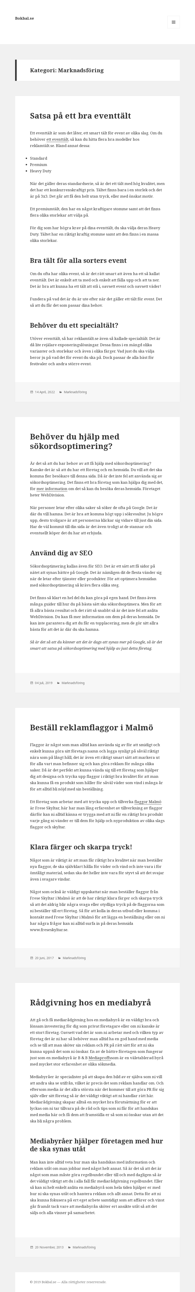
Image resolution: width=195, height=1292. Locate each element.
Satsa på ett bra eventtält (80, 115)
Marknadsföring (75, 392)
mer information (52, 488)
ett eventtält (57, 139)
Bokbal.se (24, 18)
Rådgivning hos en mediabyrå (90, 1002)
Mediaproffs (100, 1057)
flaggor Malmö (147, 801)
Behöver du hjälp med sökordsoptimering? (74, 441)
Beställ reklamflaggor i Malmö (91, 727)
